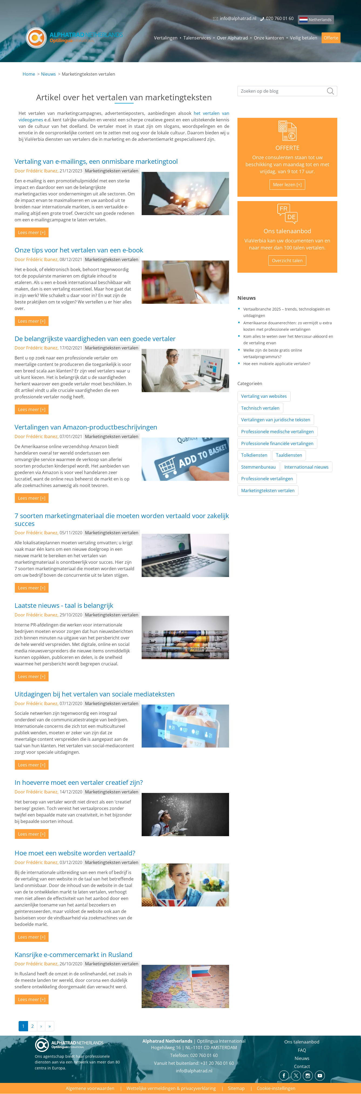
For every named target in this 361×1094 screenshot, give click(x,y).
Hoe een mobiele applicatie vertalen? (276, 363)
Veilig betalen (303, 38)
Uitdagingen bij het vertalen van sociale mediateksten (95, 693)
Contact (302, 1066)
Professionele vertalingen (267, 479)
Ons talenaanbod (287, 231)
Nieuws (48, 74)
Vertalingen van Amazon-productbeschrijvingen (86, 426)
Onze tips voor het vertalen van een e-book (79, 249)
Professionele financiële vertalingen (277, 443)
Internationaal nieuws (306, 467)
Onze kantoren (269, 38)
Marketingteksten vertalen (268, 490)
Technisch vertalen (260, 408)
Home (29, 74)
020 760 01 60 (204, 1055)
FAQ (302, 1050)
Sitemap (236, 1088)
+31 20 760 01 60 (217, 1063)
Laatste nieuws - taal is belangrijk (64, 605)
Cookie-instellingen (276, 1088)
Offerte (331, 38)
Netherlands (320, 19)
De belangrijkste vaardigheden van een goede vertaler (95, 338)
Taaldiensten (289, 455)
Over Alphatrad (232, 38)
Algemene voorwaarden (90, 1088)
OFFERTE (287, 148)
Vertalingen (166, 38)
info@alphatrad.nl (194, 1071)
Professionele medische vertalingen (277, 432)
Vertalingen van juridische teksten (275, 420)
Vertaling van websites (264, 396)
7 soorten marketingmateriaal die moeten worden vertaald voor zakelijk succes (122, 519)
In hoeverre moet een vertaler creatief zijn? (79, 782)
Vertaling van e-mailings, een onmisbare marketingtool (96, 161)
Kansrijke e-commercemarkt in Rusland (73, 954)
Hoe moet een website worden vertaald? (75, 852)
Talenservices (197, 38)
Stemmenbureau (258, 467)
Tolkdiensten (254, 455)
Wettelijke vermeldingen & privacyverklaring (171, 1088)
